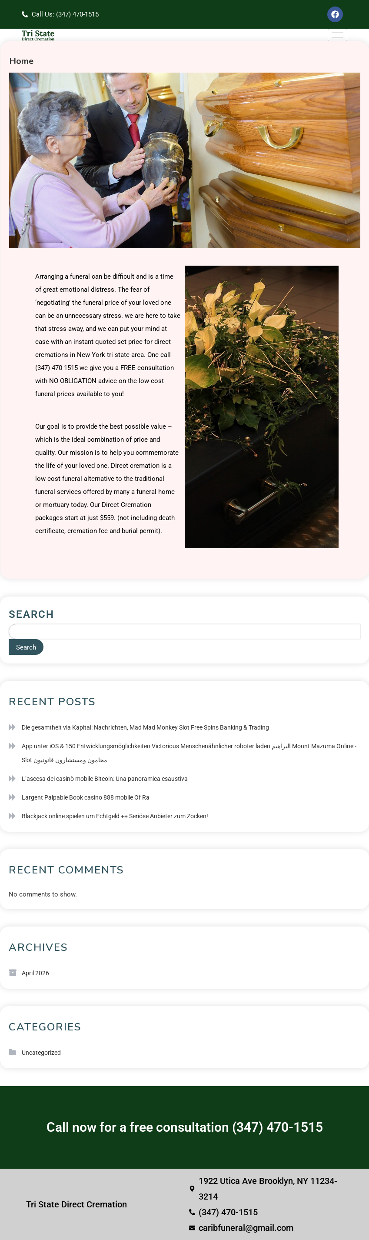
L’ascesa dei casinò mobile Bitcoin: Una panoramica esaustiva (105, 778)
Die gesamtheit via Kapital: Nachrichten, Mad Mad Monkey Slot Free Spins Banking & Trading (145, 727)
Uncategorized (41, 1052)
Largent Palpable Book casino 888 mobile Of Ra (86, 797)
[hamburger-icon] (337, 35)
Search (31, 614)
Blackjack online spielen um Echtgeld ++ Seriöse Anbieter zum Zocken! (115, 816)
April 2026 (35, 973)
